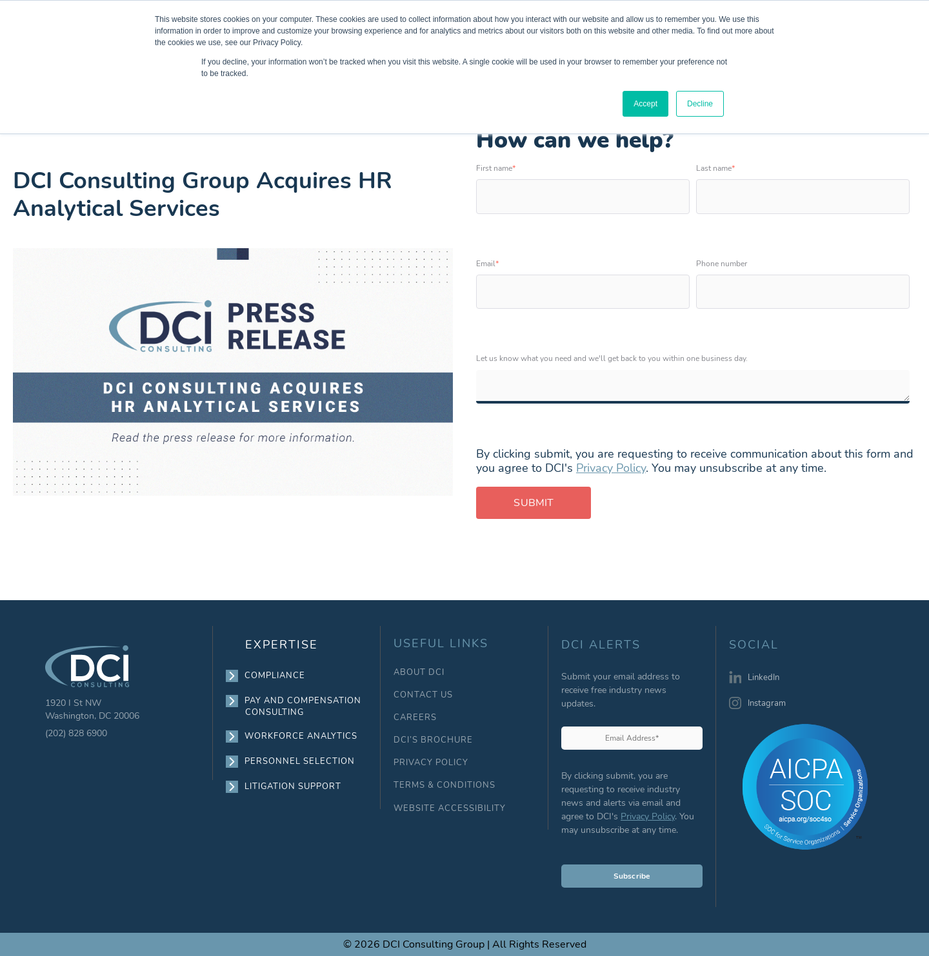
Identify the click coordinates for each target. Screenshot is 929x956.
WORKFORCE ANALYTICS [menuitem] (301, 736)
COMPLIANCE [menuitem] (275, 675)
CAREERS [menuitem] (415, 718)
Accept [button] (645, 103)
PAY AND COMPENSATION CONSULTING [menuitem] (303, 706)
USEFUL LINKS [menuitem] (441, 644)
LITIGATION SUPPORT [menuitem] (293, 786)
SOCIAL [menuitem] (754, 645)
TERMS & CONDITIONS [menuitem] (444, 785)
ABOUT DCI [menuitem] (419, 673)
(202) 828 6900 (76, 733)
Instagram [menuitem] (767, 703)
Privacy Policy (611, 468)
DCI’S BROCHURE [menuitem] (433, 740)
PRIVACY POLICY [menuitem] (431, 763)
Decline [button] (700, 103)
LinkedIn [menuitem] (763, 677)
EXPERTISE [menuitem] (281, 644)
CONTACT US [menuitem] (423, 695)
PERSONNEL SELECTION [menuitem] (300, 761)
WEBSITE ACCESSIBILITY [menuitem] (450, 809)
